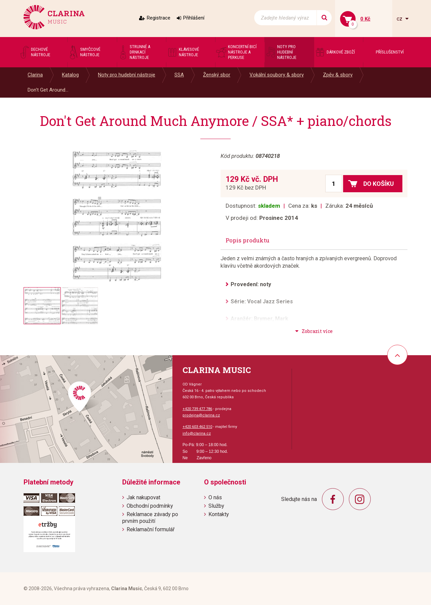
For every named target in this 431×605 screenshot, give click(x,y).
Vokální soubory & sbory (277, 75)
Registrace (158, 18)
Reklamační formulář (150, 529)
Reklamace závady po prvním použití (150, 517)
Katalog (70, 75)
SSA (179, 75)
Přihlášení (193, 18)
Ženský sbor (216, 75)
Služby (216, 506)
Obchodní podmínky (150, 506)
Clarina (35, 75)
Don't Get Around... (48, 90)
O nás (215, 497)
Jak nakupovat (143, 497)
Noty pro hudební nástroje (126, 75)
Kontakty (218, 514)
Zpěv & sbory (338, 75)
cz (400, 18)
